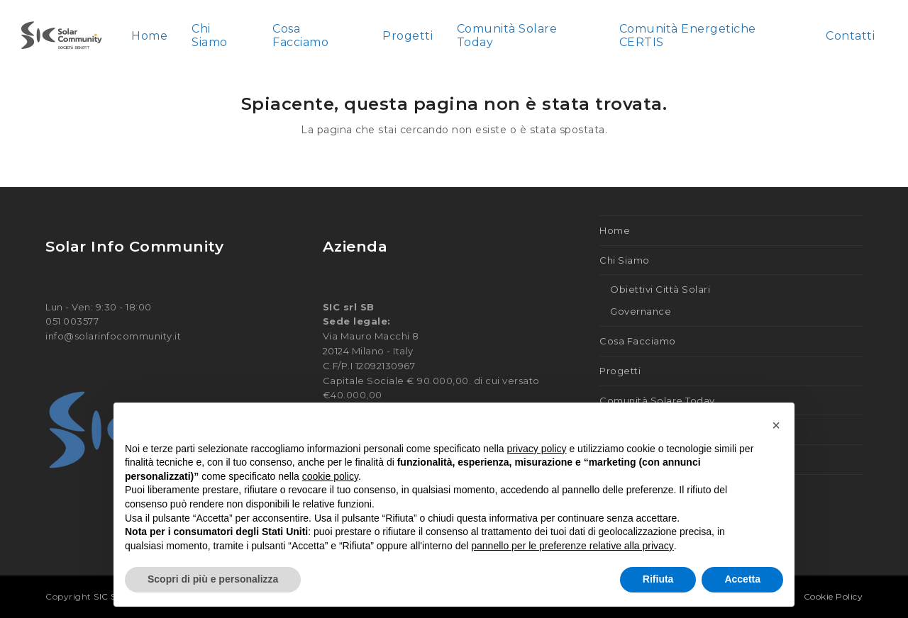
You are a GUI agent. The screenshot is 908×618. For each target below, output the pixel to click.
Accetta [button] (742, 579)
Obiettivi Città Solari (660, 289)
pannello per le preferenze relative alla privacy (572, 545)
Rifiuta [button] (658, 579)
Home (614, 230)
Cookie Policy (833, 596)
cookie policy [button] (330, 476)
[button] (776, 425)
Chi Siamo (624, 260)
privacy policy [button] (537, 448)
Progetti (620, 370)
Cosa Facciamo (637, 341)
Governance (640, 311)
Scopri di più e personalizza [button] (213, 579)
